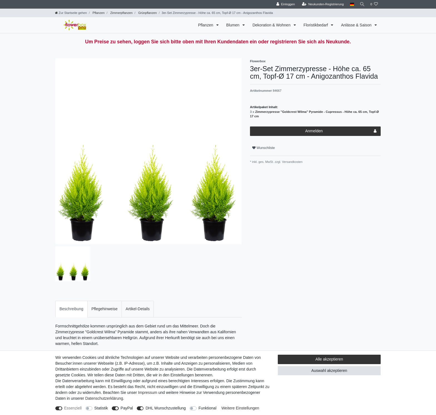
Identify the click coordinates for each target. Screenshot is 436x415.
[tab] (71, 309)
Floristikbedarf (316, 25)
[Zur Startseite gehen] (71, 12)
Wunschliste (263, 148)
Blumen (233, 25)
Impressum (147, 392)
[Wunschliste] (374, 4)
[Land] (351, 4)
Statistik (101, 408)
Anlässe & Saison (357, 25)
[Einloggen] (284, 4)
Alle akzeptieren (329, 359)
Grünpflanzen (147, 12)
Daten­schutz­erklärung (104, 398)
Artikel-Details (138, 309)
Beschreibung (71, 309)
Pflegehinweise (104, 309)
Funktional (208, 408)
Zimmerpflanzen (120, 12)
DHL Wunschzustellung (165, 408)
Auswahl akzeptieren (329, 370)
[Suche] (361, 4)
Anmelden (340, 131)
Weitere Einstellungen (240, 408)
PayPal (127, 408)
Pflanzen (98, 12)
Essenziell (73, 408)
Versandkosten (292, 161)
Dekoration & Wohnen (272, 25)
